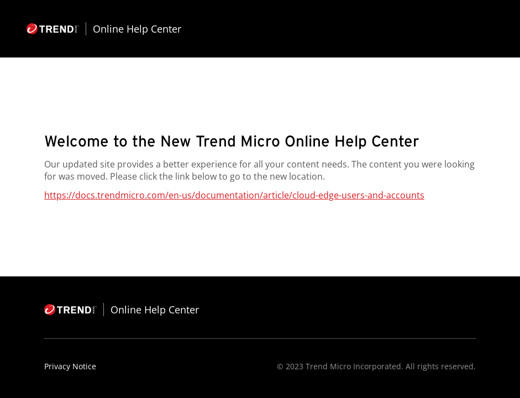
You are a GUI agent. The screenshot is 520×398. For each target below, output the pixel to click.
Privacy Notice (70, 366)
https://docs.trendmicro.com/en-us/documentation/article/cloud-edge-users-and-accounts (234, 195)
